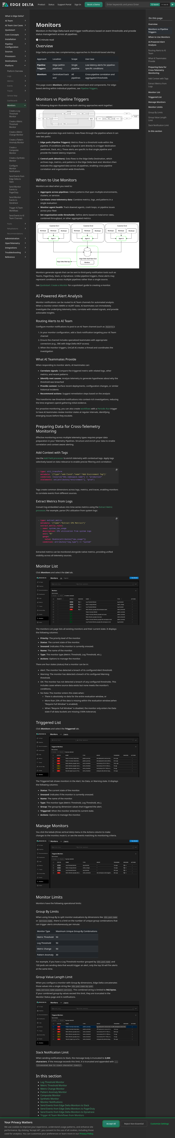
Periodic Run (104, 408)
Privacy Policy (86, 1133)
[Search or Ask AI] (127, 4)
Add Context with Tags (158, 78)
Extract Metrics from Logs (157, 85)
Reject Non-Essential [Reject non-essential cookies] (134, 1123)
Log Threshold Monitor (52, 1082)
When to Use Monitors (159, 37)
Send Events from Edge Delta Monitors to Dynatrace (67, 1112)
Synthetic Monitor (49, 1098)
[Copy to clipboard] (116, 469)
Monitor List (154, 92)
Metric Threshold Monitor (53, 1085)
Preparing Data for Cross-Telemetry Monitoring (157, 70)
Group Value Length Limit (157, 119)
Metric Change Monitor (52, 1088)
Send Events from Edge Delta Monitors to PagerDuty (67, 1108)
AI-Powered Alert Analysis (156, 43)
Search (155, 4)
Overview (153, 24)
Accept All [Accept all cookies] (111, 1123)
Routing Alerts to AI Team (157, 52)
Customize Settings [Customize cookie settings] (160, 1123)
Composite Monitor (50, 1095)
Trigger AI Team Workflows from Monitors (62, 1115)
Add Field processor (53, 458)
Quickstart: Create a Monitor (54, 285)
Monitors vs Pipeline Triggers (158, 30)
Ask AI (164, 4)
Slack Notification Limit (158, 125)
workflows (86, 408)
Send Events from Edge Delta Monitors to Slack (64, 1105)
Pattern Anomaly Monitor (53, 1092)
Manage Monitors (157, 102)
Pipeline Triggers (89, 88)
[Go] (172, 4)
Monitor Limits (155, 107)
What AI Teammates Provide (157, 60)
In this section (155, 131)
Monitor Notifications (51, 1102)
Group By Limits (155, 112)
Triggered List (155, 97)
